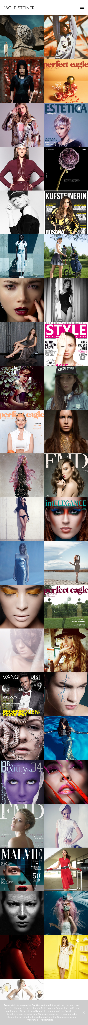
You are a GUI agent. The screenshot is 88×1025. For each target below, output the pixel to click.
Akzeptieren (47, 1019)
